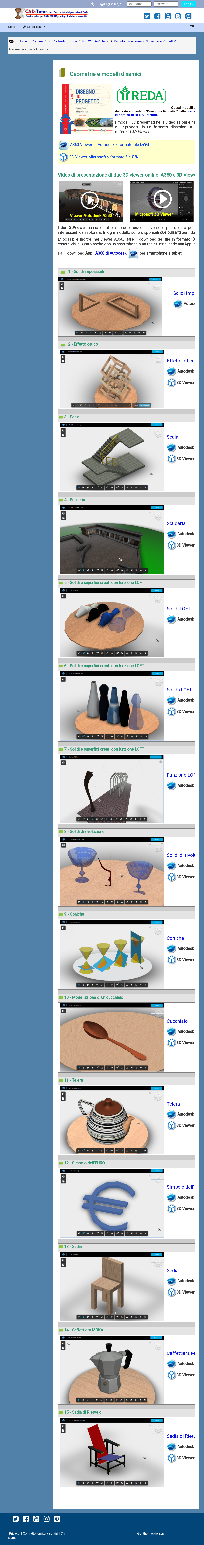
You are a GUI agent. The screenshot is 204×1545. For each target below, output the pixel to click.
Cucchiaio (178, 1021)
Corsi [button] (11, 26)
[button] (112, 4)
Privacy (14, 1533)
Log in (188, 4)
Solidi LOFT (180, 609)
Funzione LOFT (184, 775)
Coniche (176, 938)
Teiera (174, 1104)
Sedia (174, 1270)
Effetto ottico (182, 361)
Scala (173, 437)
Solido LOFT (180, 690)
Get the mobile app (150, 1533)
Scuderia (177, 523)
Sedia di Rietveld (185, 1436)
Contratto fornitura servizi (40, 1533)
